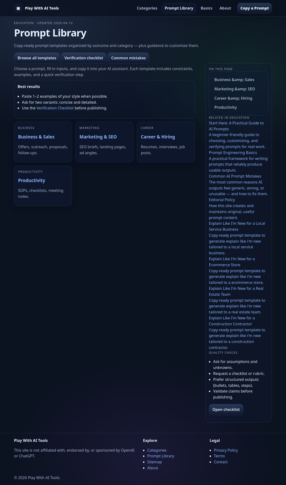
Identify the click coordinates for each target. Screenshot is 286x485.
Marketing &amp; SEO (234, 89)
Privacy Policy (226, 450)
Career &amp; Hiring (233, 98)
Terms (219, 456)
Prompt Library (179, 8)
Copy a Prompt (254, 8)
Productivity (31, 180)
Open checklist (226, 409)
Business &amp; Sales (234, 79)
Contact (221, 462)
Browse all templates (37, 58)
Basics (206, 8)
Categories (147, 8)
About (225, 8)
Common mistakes (128, 58)
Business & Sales (36, 137)
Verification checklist (83, 58)
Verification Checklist (55, 108)
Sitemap (154, 462)
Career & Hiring (158, 137)
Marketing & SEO (98, 137)
